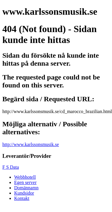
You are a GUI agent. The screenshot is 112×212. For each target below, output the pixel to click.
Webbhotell (25, 177)
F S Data (10, 167)
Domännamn (26, 187)
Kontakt (21, 198)
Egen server (25, 182)
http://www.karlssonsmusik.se (30, 144)
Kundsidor (24, 193)
